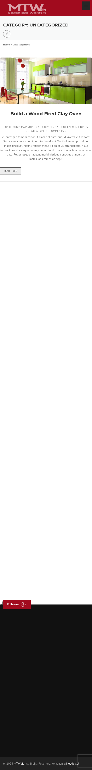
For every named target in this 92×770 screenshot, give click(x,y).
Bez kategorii (59, 127)
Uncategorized (21, 44)
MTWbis (19, 763)
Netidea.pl (72, 763)
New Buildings (78, 127)
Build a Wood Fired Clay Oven (45, 114)
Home (7, 44)
